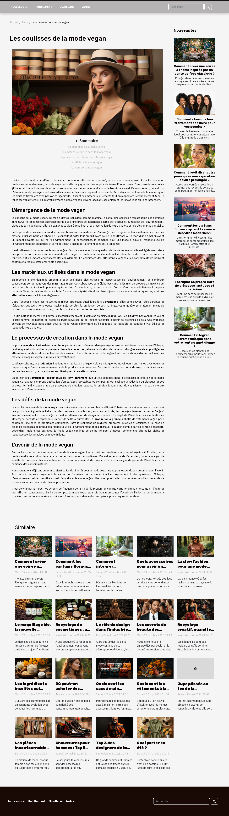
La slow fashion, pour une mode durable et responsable (193, 568)
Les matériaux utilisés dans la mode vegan (86, 152)
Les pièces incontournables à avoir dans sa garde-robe (32, 750)
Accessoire (19, 6)
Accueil (14, 22)
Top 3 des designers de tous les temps (114, 748)
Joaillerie (67, 6)
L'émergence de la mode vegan (86, 146)
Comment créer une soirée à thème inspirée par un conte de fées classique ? (194, 69)
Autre (86, 6)
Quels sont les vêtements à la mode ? (151, 688)
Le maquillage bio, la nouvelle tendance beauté (33, 629)
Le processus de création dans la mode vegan (86, 157)
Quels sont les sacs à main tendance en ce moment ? (111, 690)
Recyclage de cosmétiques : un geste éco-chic (72, 629)
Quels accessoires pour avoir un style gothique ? (155, 566)
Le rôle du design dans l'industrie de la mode (113, 629)
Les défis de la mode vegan (87, 162)
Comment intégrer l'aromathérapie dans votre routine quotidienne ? (194, 340)
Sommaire (88, 140)
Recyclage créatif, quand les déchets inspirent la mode (195, 631)
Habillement (43, 6)
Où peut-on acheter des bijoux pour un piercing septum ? (73, 690)
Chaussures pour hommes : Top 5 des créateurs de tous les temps (72, 750)
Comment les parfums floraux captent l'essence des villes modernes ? (194, 229)
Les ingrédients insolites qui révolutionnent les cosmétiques (31, 690)
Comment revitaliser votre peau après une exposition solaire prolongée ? (194, 176)
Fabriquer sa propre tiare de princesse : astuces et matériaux (194, 285)
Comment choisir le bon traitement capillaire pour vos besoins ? (194, 123)
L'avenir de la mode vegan (86, 167)
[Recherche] (186, 7)
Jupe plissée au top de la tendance (192, 689)
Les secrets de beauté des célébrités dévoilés (151, 631)
